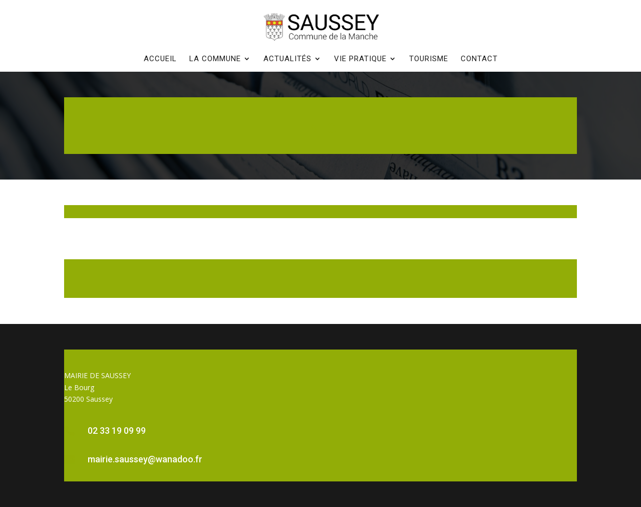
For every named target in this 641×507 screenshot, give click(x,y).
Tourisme (428, 59)
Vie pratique (360, 59)
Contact (479, 59)
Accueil (160, 59)
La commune (215, 59)
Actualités (287, 59)
